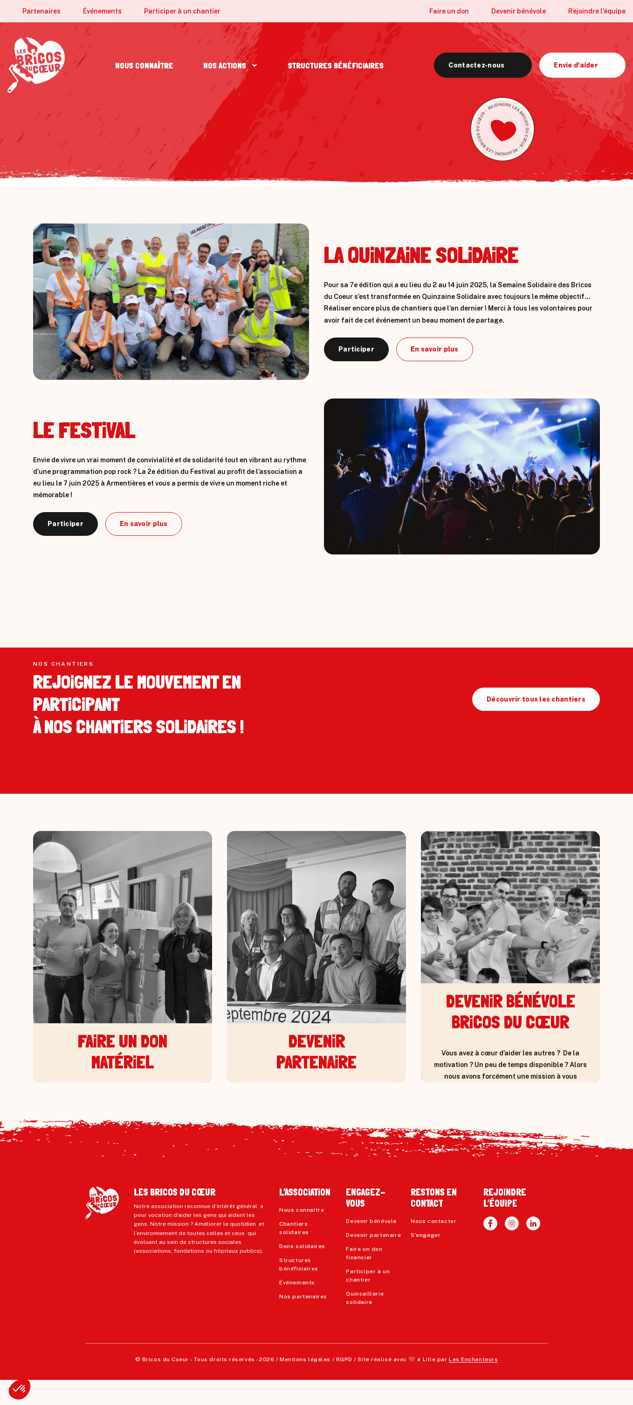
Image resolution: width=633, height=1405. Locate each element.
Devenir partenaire (373, 1260)
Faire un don (449, 11)
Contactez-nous (476, 65)
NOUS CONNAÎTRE (144, 65)
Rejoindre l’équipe (597, 11)
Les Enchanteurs (473, 1384)
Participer (356, 349)
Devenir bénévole (518, 11)
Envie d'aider (576, 65)
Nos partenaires (303, 1321)
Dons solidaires (302, 1271)
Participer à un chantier (182, 11)
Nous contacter (433, 1246)
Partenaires (41, 11)
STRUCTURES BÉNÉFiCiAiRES (336, 65)
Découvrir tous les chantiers (536, 724)
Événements (102, 11)
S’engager (425, 1260)
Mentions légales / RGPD (316, 1384)
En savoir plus (435, 349)
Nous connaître (301, 1235)
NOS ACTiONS (224, 65)
